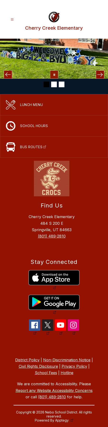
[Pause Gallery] (54, 74)
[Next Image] (100, 74)
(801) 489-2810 (52, 236)
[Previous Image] (8, 74)
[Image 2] (54, 84)
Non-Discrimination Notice (66, 360)
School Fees (46, 372)
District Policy (27, 360)
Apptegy (62, 420)
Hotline (67, 372)
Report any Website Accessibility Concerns (54, 390)
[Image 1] (46, 84)
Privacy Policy (74, 366)
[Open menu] (12, 19)
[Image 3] (61, 84)
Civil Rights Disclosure (38, 366)
